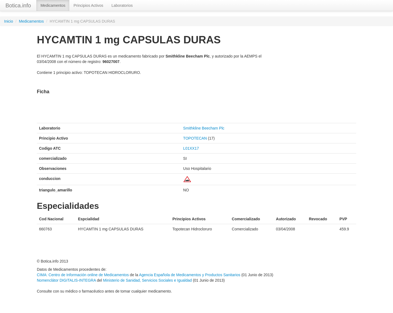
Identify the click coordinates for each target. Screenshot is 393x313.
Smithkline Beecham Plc (203, 128)
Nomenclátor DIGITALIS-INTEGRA (66, 280)
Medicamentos (52, 5)
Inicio (8, 21)
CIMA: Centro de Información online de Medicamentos (83, 275)
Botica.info (18, 5)
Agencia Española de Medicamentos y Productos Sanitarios (189, 275)
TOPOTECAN (195, 138)
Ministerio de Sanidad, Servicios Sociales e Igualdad (147, 280)
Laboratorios (122, 5)
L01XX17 (191, 148)
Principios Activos (88, 5)
